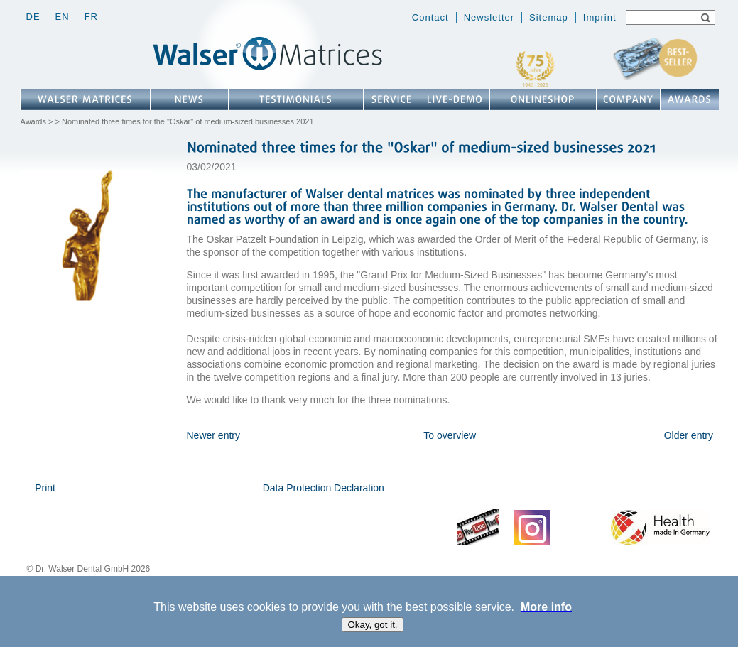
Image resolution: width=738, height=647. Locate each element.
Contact (430, 17)
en (62, 16)
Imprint (600, 17)
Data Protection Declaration (323, 488)
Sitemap (548, 17)
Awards (33, 121)
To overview (449, 435)
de (33, 16)
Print (45, 488)
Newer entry (213, 435)
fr (91, 16)
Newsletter (489, 17)
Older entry (688, 435)
